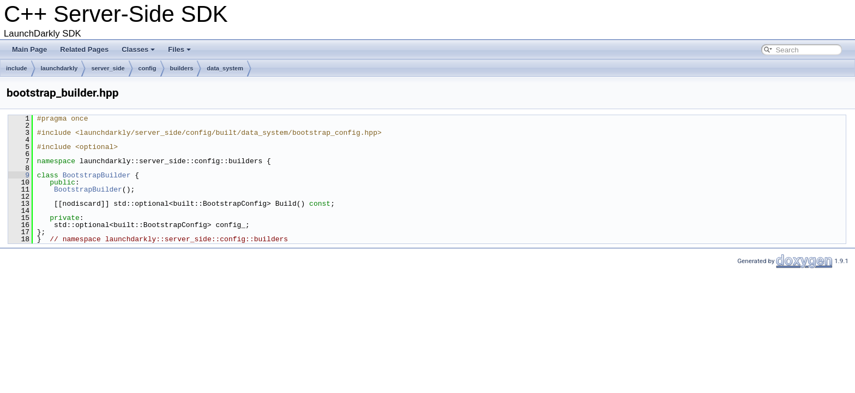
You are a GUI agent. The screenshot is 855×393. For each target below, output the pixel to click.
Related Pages (84, 49)
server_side (107, 68)
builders (182, 68)
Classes (138, 49)
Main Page (29, 49)
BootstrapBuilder (97, 175)
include (16, 68)
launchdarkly (59, 68)
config (147, 68)
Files (179, 49)
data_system (225, 68)
